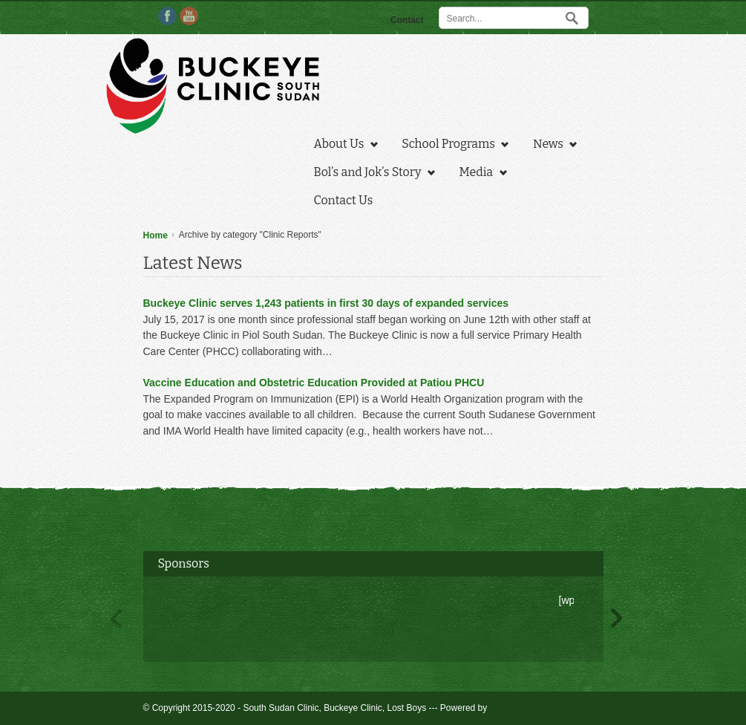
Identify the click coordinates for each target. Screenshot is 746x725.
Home (155, 235)
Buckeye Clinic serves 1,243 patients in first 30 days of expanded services (326, 303)
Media (479, 174)
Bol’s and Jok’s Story (371, 174)
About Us (342, 146)
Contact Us (343, 200)
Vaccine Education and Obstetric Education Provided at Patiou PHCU (314, 382)
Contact (407, 20)
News (551, 146)
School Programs (451, 146)
